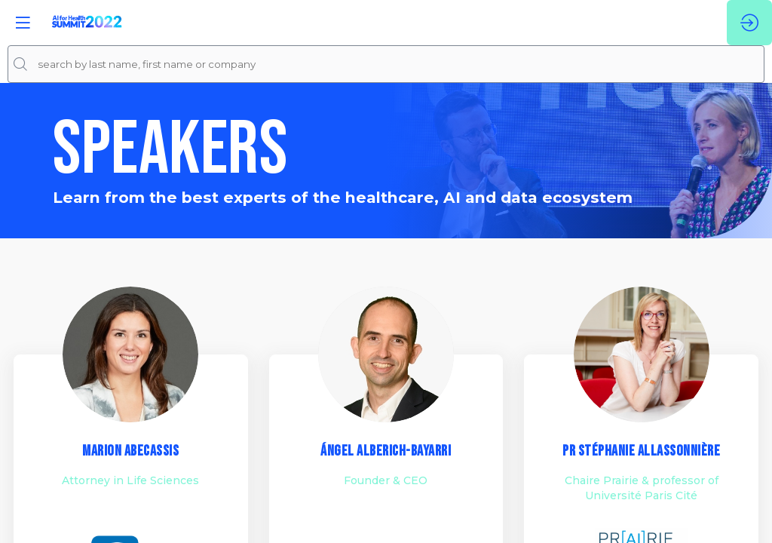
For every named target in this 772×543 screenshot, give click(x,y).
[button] (22, 22)
